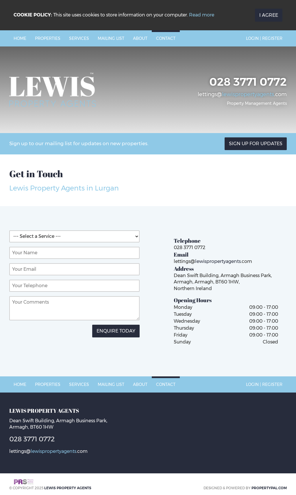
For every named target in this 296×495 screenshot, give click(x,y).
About (140, 38)
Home (20, 38)
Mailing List (111, 38)
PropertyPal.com (269, 488)
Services (79, 38)
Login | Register (264, 38)
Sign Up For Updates (255, 143)
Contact (165, 38)
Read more (201, 15)
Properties (47, 38)
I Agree (268, 15)
